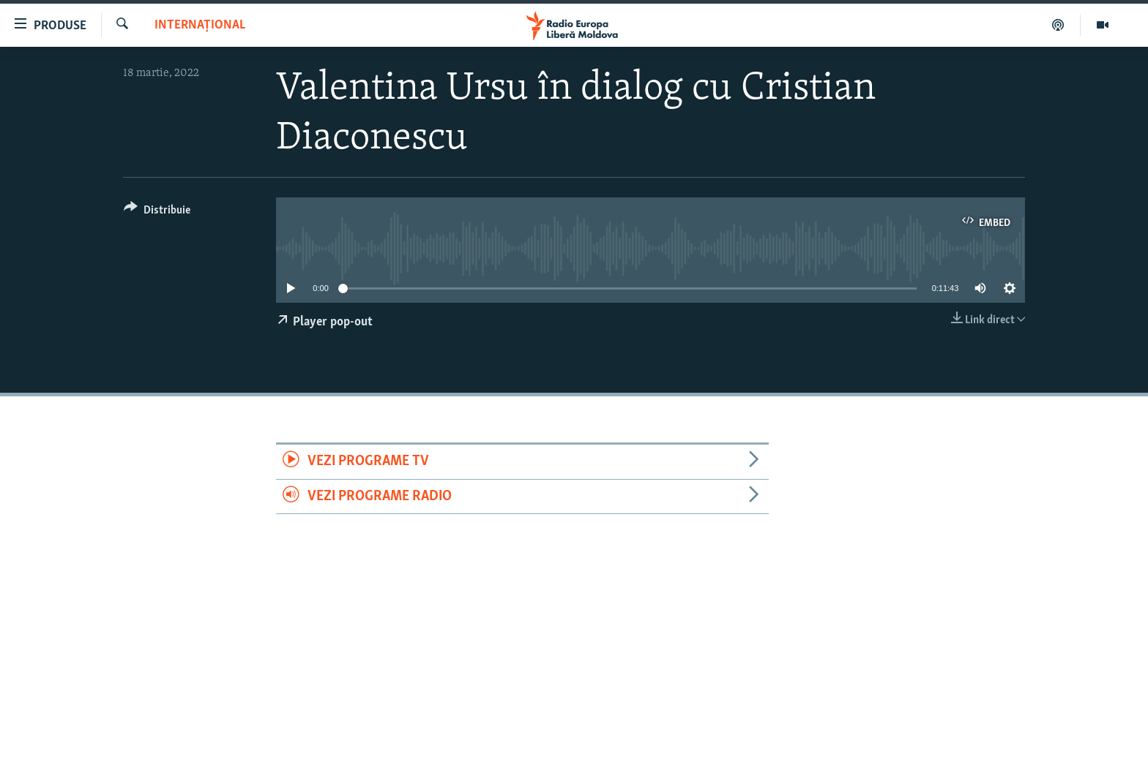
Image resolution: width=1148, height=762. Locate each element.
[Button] (157, 212)
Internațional (199, 25)
